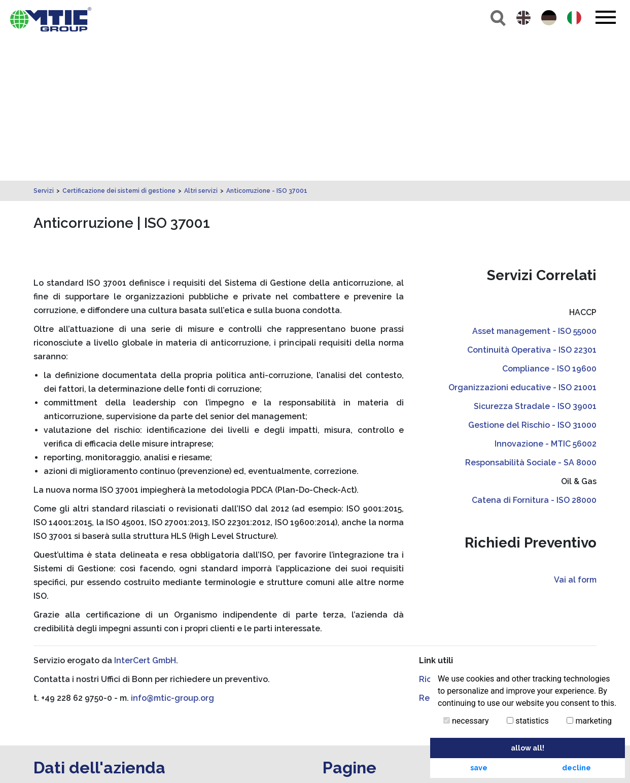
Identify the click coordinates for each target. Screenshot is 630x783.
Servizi (43, 48)
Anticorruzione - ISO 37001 (266, 48)
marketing (589, 721)
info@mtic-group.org (172, 556)
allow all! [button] (527, 747)
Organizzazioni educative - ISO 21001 (522, 245)
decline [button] (576, 767)
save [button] (478, 767)
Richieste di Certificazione (471, 537)
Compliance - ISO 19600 (549, 226)
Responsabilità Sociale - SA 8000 (531, 320)
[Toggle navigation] (605, 17)
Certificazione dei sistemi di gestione (119, 48)
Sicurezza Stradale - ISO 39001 (535, 264)
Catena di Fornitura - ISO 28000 (534, 358)
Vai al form (575, 437)
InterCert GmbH (145, 518)
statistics (527, 721)
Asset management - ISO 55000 (534, 189)
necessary (466, 721)
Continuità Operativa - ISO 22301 (532, 208)
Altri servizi (201, 48)
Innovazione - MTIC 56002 (546, 302)
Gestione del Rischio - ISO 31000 (532, 283)
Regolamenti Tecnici (460, 556)
